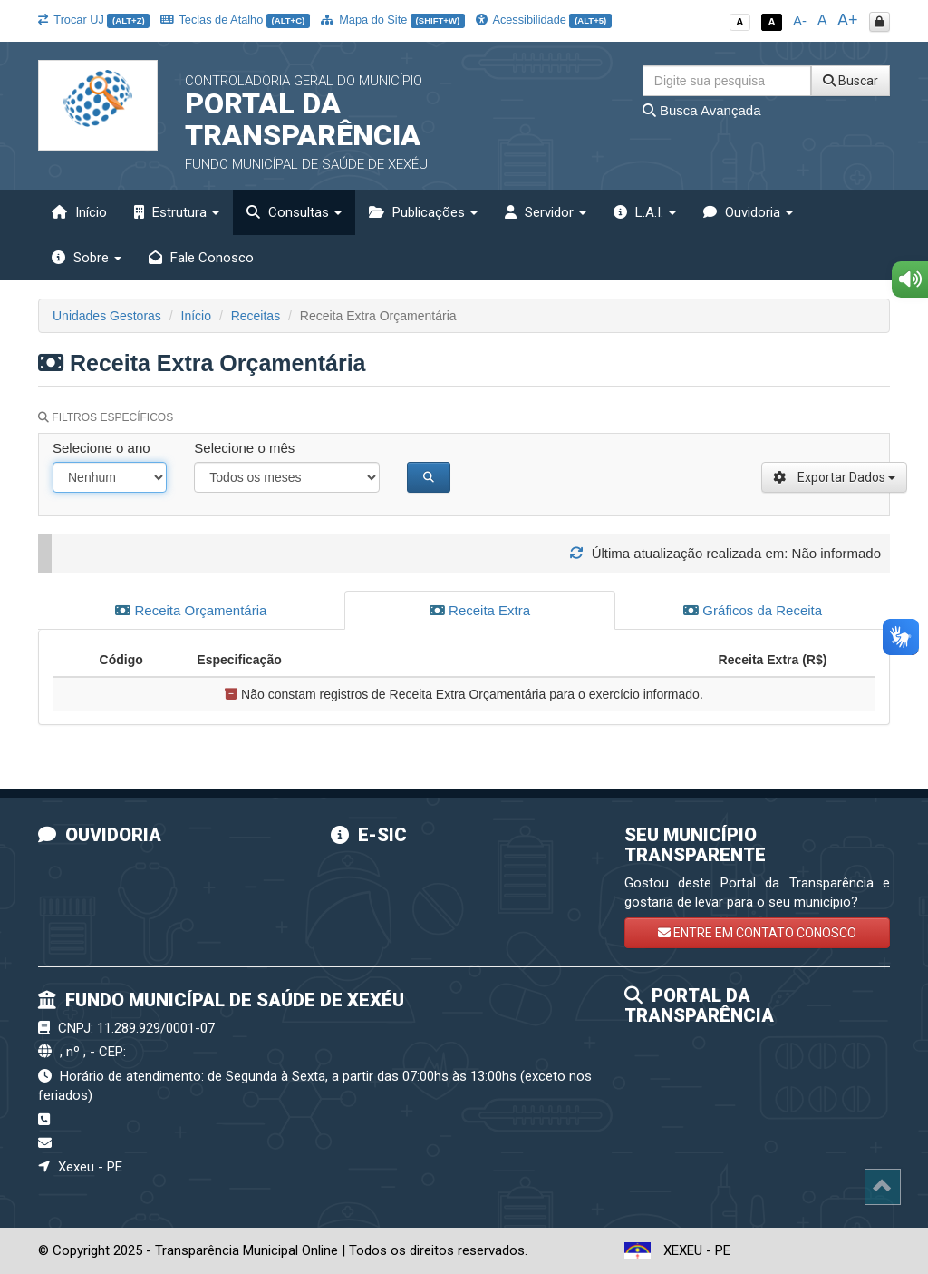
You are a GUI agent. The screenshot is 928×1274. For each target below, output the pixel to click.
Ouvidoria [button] (748, 212)
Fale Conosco (201, 258)
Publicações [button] (423, 212)
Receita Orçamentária (190, 610)
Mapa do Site (393, 19)
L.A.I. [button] (645, 212)
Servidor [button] (545, 212)
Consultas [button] (294, 212)
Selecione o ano (101, 448)
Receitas (255, 316)
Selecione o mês (244, 448)
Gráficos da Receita (752, 610)
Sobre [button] (86, 258)
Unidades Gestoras (107, 316)
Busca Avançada (702, 110)
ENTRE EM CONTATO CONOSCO (757, 933)
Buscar (850, 81)
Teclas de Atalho (235, 19)
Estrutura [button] (176, 212)
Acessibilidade (544, 19)
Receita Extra (480, 610)
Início (79, 212)
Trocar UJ (94, 19)
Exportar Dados (834, 477)
